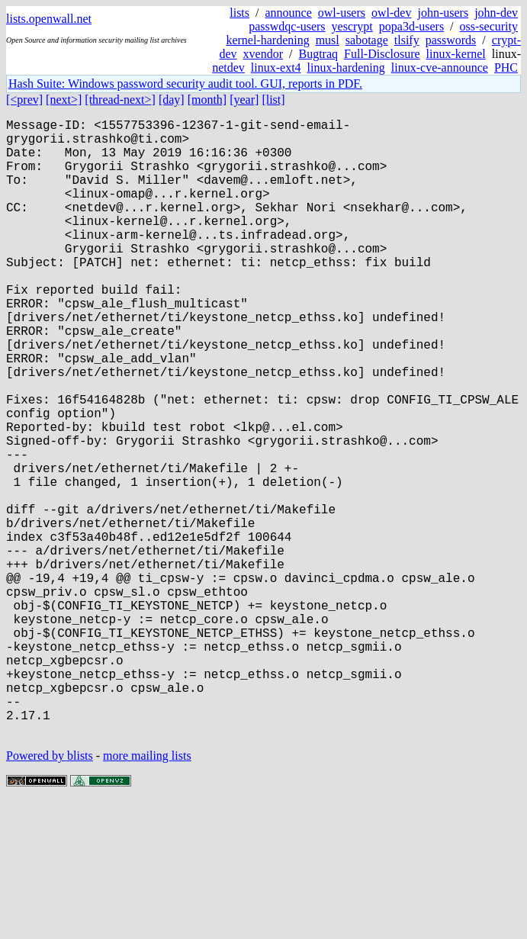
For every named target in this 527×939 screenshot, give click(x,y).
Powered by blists (49, 892)
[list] (273, 99)
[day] (172, 99)
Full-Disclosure (382, 53)
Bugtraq (318, 53)
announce (288, 12)
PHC (506, 67)
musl (327, 40)
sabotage (366, 40)
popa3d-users (411, 26)
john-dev (496, 12)
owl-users (341, 12)
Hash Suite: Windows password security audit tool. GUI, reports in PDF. (185, 83)
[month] (207, 99)
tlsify (406, 40)
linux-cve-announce (439, 67)
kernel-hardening (267, 40)
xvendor (263, 53)
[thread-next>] (120, 99)
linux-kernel (456, 53)
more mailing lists (147, 892)
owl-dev (391, 12)
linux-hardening (346, 67)
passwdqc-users (287, 26)
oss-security (489, 26)
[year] (244, 99)
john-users (442, 12)
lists (239, 12)
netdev (228, 67)
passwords (451, 40)
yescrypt (352, 26)
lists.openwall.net (49, 18)
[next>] (64, 99)
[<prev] (24, 99)
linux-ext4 (276, 67)
